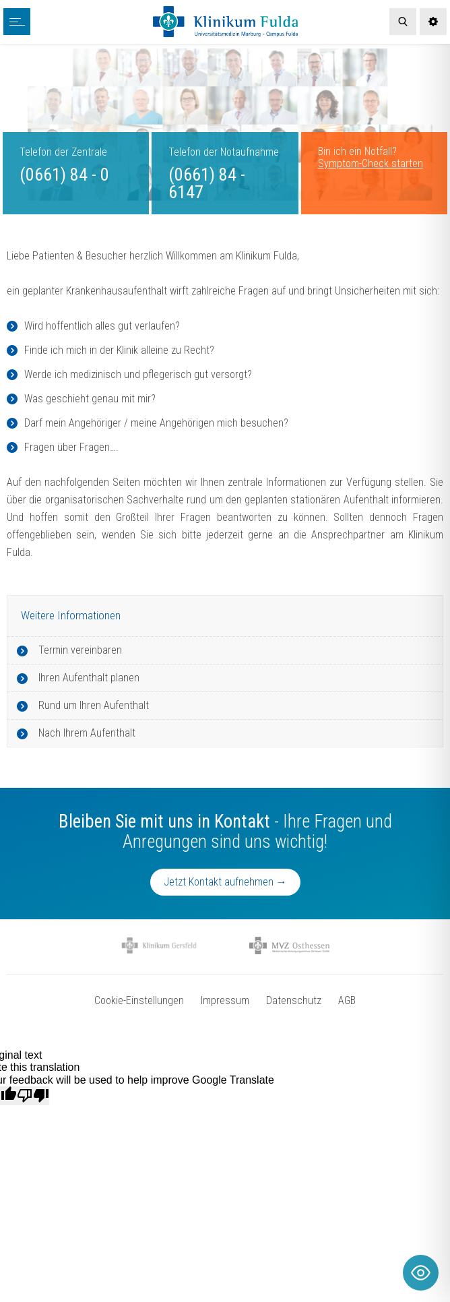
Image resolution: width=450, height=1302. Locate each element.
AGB (347, 1000)
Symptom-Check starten (370, 163)
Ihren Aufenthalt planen (88, 677)
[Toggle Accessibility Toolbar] (420, 1272)
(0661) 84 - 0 (64, 174)
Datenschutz (293, 1000)
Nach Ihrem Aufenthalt (86, 732)
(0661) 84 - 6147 (206, 183)
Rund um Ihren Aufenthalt (93, 705)
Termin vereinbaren (80, 650)
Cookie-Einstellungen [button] (139, 1000)
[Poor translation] (33, 1095)
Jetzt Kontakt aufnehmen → (225, 881)
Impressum (225, 1000)
